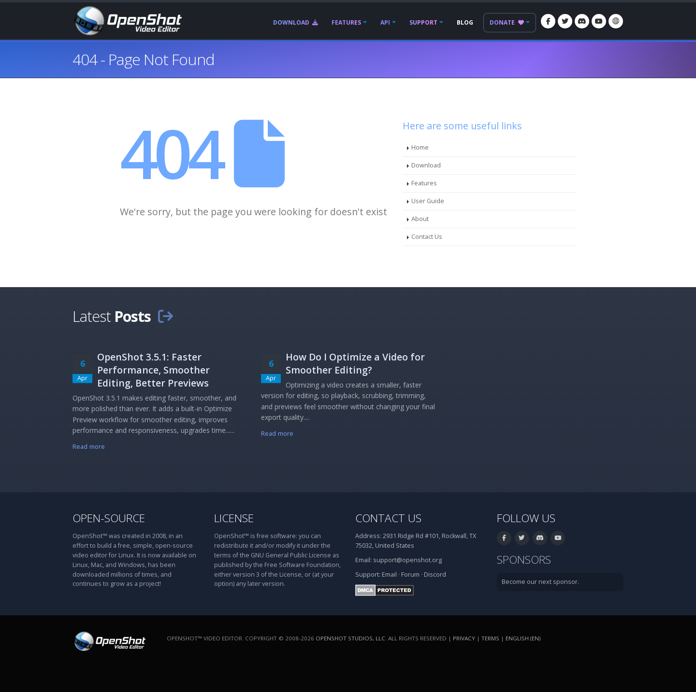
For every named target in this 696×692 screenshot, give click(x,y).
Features (346, 22)
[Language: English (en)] (616, 21)
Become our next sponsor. (540, 582)
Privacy (464, 638)
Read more (88, 447)
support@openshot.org (407, 560)
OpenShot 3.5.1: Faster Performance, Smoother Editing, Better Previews (153, 369)
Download (295, 22)
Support (423, 22)
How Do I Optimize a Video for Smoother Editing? (355, 363)
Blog (465, 22)
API (385, 22)
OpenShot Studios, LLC (350, 638)
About (420, 219)
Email (389, 574)
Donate (507, 22)
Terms (490, 638)
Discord (435, 574)
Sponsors (524, 559)
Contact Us (426, 237)
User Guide (427, 201)
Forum (410, 574)
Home (420, 147)
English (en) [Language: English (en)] (523, 638)
